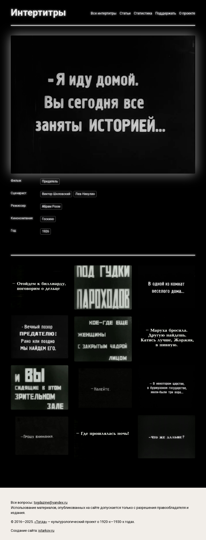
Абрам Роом (51, 206)
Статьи (125, 13)
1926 (45, 231)
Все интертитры (104, 13)
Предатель (50, 181)
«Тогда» (40, 522)
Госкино (48, 219)
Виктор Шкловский (56, 194)
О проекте (187, 13)
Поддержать (165, 13)
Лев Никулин (85, 194)
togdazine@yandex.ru (50, 502)
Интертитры (38, 12)
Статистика (143, 13)
